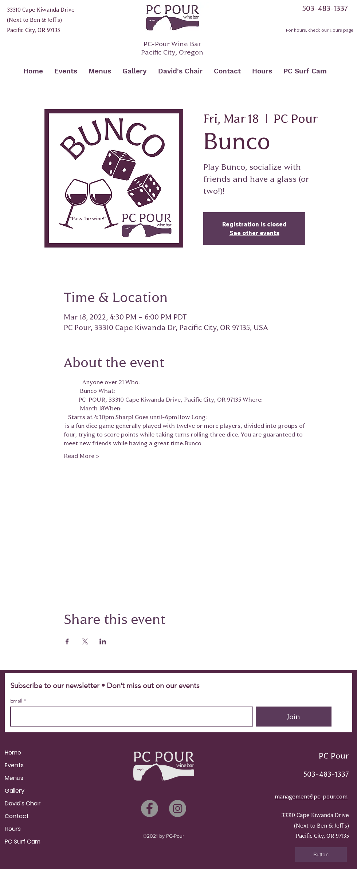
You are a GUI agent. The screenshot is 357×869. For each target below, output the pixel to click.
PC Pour (334, 756)
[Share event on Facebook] (67, 641)
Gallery (14, 790)
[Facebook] (149, 808)
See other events (254, 233)
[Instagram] (177, 808)
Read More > (81, 455)
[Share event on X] (85, 641)
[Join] (294, 717)
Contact (17, 816)
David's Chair (23, 803)
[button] (321, 854)
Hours (13, 829)
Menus (14, 778)
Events (14, 765)
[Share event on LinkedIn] (102, 641)
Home (13, 752)
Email (17, 700)
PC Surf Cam (22, 841)
